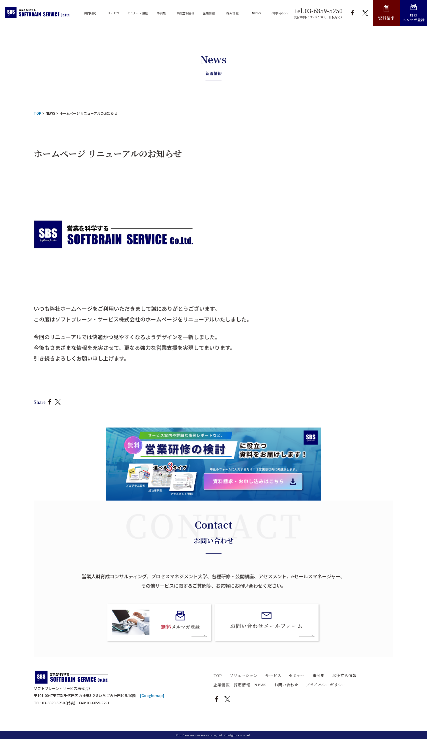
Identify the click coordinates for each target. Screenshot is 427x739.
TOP (218, 675)
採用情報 (242, 684)
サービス (273, 675)
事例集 (319, 675)
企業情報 (222, 684)
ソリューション (244, 675)
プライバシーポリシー (326, 684)
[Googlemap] (152, 695)
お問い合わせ (286, 684)
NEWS (50, 113)
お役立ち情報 (344, 675)
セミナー (297, 675)
